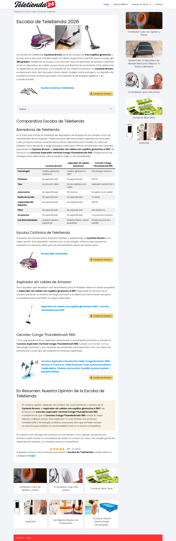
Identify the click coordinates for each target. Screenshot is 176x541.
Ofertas (158, 4)
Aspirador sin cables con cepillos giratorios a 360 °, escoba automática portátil (75, 308)
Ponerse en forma (140, 4)
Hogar (106, 4)
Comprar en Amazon (102, 93)
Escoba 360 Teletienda (54, 253)
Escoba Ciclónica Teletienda (57, 87)
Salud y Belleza (120, 4)
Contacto (20, 537)
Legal (28, 537)
